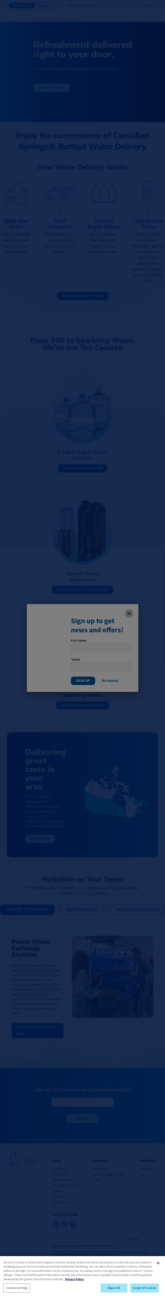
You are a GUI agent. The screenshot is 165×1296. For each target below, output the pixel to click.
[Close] (158, 1263)
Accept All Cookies (144, 1288)
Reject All (114, 1288)
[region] (82, 1276)
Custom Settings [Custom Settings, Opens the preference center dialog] (17, 1288)
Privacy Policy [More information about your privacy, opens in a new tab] (74, 1279)
